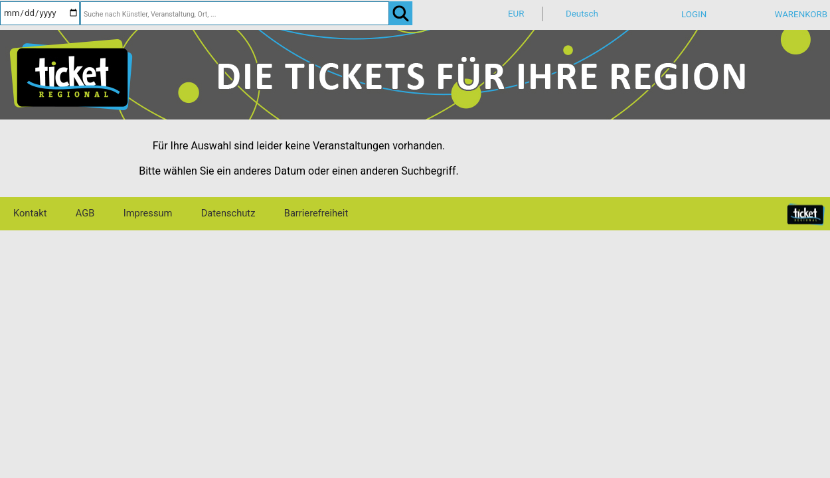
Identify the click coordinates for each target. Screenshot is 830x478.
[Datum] (40, 13)
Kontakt (29, 213)
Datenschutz (228, 213)
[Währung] (528, 14)
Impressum (148, 213)
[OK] (400, 13)
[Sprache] (586, 14)
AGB (85, 213)
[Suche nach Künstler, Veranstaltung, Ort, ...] (234, 13)
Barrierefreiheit (316, 213)
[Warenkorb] (788, 18)
